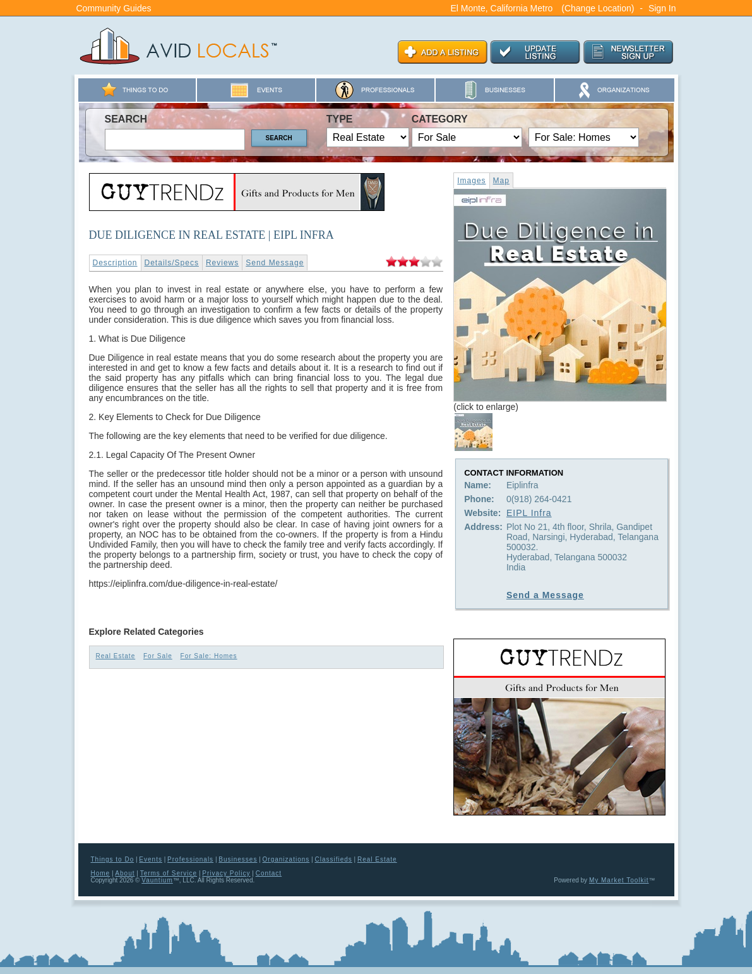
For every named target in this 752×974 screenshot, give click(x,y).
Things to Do (112, 859)
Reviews (222, 262)
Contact (269, 873)
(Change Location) (597, 8)
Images (471, 180)
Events (150, 859)
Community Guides (114, 8)
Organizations (286, 859)
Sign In (662, 8)
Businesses (237, 859)
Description (115, 262)
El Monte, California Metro (502, 8)
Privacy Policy (226, 873)
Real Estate (116, 655)
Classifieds (333, 859)
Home (100, 873)
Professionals (190, 859)
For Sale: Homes (209, 655)
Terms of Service (168, 873)
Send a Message (545, 595)
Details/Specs (172, 262)
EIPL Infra (529, 513)
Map (501, 180)
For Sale (157, 655)
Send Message (275, 262)
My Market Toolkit (619, 880)
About (124, 873)
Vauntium (157, 880)
